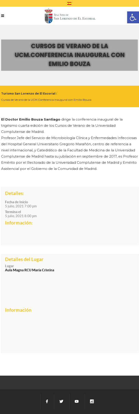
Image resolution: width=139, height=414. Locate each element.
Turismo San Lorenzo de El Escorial (28, 93)
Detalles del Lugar (24, 259)
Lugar (9, 266)
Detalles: (14, 193)
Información (18, 310)
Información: (19, 222)
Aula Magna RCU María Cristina (29, 270)
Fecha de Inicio (16, 202)
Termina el (13, 212)
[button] (133, 17)
